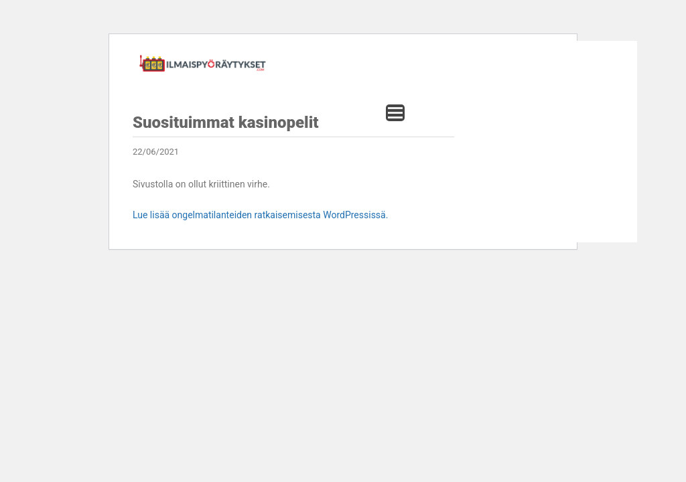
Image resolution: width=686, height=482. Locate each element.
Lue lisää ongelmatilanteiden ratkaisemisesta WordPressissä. (260, 215)
